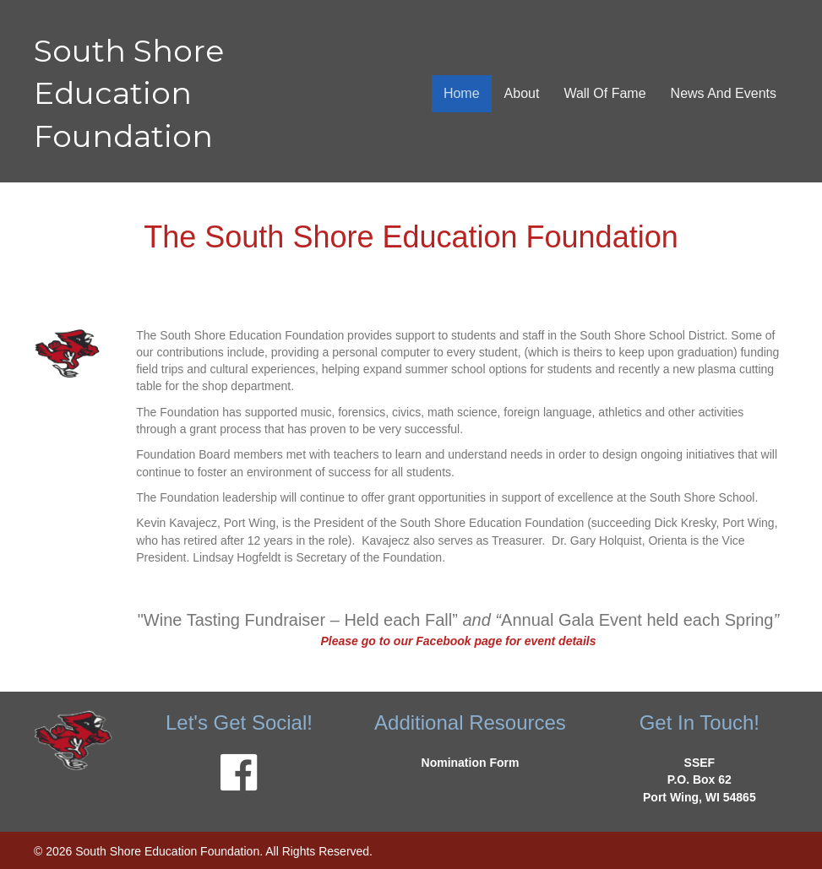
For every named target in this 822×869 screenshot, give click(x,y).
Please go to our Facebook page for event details (458, 641)
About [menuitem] (522, 93)
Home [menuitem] (462, 93)
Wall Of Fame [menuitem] (604, 93)
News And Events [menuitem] (723, 93)
